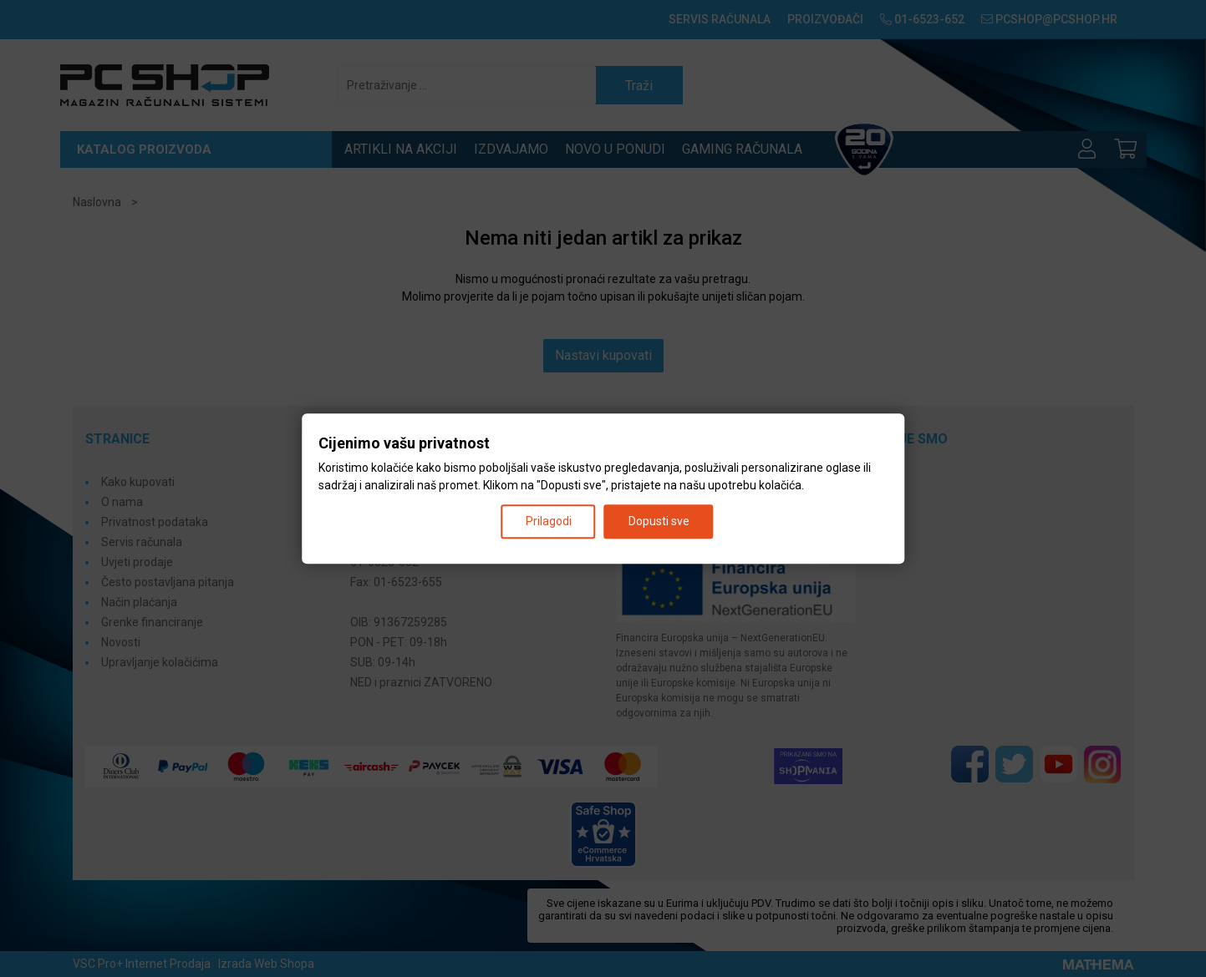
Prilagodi (549, 521)
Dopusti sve (659, 521)
